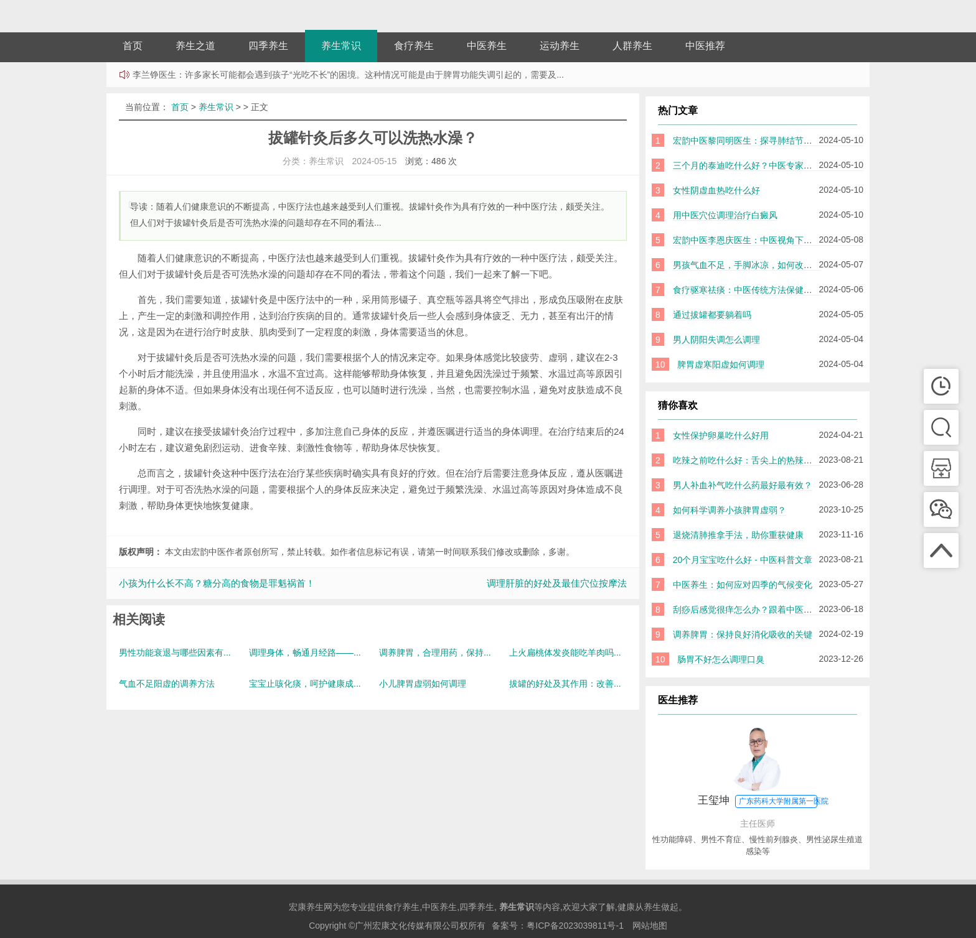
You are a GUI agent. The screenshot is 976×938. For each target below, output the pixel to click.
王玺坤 (763, 801)
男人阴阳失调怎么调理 (716, 340)
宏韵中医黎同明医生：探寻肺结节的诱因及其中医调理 (777, 141)
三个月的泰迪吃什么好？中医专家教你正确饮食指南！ (777, 165)
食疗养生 (414, 45)
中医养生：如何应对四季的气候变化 (742, 585)
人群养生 (632, 45)
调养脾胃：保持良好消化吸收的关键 (742, 634)
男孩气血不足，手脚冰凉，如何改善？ (747, 265)
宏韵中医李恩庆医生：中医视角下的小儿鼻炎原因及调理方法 (790, 240)
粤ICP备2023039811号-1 (575, 926)
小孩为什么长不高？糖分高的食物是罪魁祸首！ (217, 583)
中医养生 (487, 45)
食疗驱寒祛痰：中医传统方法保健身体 (747, 290)
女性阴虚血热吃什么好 (716, 190)
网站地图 (649, 926)
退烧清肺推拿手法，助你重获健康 (738, 535)
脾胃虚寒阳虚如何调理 (720, 364)
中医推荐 (705, 45)
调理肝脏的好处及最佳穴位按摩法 (557, 583)
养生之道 (195, 45)
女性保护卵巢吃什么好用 (721, 435)
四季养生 (268, 45)
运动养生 (560, 45)
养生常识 (341, 45)
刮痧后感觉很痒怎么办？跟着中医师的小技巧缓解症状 (777, 610)
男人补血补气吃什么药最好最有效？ (742, 485)
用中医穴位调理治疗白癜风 (725, 215)
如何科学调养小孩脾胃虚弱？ (729, 510)
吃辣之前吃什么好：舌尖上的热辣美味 (747, 460)
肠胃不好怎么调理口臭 (720, 659)
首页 (133, 45)
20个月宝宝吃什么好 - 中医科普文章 (742, 560)
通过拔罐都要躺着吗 (712, 315)
